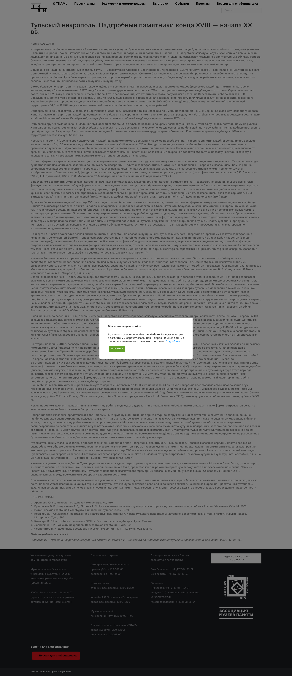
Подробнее (173, 341)
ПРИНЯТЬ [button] (117, 349)
